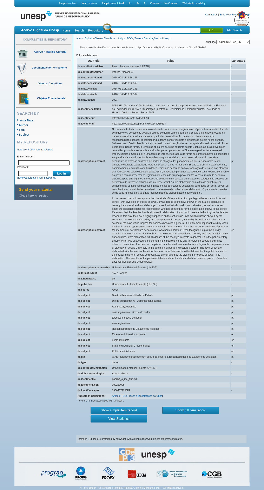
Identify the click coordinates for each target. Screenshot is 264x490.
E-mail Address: (25, 156)
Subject (24, 134)
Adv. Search (234, 30)
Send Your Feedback (230, 14)
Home (66, 30)
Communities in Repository (45, 39)
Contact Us (211, 14)
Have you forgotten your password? (36, 177)
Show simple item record (119, 410)
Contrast (154, 3)
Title (22, 130)
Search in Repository (88, 30)
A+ (130, 3)
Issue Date (26, 120)
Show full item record (190, 410)
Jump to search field (113, 3)
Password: (23, 167)
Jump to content (67, 3)
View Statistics (119, 418)
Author (23, 125)
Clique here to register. (33, 195)
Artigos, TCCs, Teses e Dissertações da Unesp (143, 38)
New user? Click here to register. (35, 149)
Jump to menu (89, 3)
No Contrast (171, 3)
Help (247, 14)
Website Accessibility (193, 3)
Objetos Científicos (104, 38)
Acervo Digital (84, 38)
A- (138, 3)
